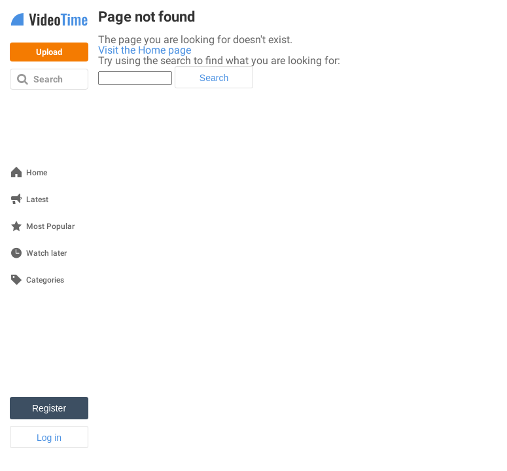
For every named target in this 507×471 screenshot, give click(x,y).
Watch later (46, 253)
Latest (37, 200)
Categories (45, 280)
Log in (49, 437)
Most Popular (50, 226)
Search (48, 79)
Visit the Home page (144, 50)
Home (36, 173)
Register (49, 408)
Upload (49, 52)
